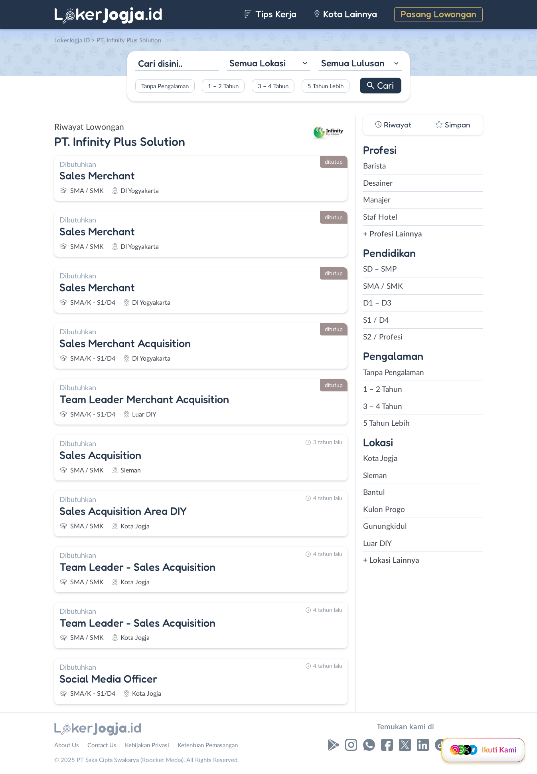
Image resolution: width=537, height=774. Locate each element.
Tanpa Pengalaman (165, 86)
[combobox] (268, 64)
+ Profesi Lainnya (392, 234)
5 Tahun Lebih (326, 86)
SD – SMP (380, 269)
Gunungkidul (385, 526)
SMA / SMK (383, 286)
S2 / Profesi (383, 337)
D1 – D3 (377, 303)
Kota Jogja (380, 458)
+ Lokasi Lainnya (391, 560)
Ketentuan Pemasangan (208, 745)
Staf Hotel (380, 217)
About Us (66, 745)
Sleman (375, 476)
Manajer (377, 200)
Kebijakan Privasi (147, 745)
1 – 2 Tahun (223, 86)
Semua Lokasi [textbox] (257, 63)
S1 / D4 (376, 320)
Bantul (374, 492)
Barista (374, 166)
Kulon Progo (384, 510)
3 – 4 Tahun (273, 86)
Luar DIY (377, 544)
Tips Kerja (270, 13)
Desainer (378, 183)
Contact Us (101, 745)
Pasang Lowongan (438, 13)
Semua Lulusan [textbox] (353, 63)
